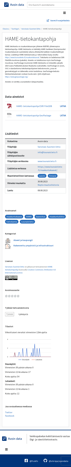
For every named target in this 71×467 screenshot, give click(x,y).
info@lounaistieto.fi (47, 152)
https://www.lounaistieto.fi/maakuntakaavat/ (22, 57)
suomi (42, 175)
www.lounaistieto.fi (47, 161)
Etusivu (6, 28)
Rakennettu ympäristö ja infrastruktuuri (33, 245)
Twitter (8, 412)
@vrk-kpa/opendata (56, 460)
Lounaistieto (27, 221)
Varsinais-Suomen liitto (30, 28)
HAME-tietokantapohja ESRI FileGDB (34, 106)
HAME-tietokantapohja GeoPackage (33, 115)
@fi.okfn (31, 460)
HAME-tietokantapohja (52, 28)
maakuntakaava (14, 216)
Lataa (63, 106)
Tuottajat (15, 28)
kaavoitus (40, 216)
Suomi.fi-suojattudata (59, 20)
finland (52, 175)
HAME (29, 216)
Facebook (9, 415)
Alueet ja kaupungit (23, 240)
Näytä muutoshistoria (48, 184)
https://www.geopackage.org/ (16, 77)
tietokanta (11, 221)
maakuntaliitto (56, 216)
